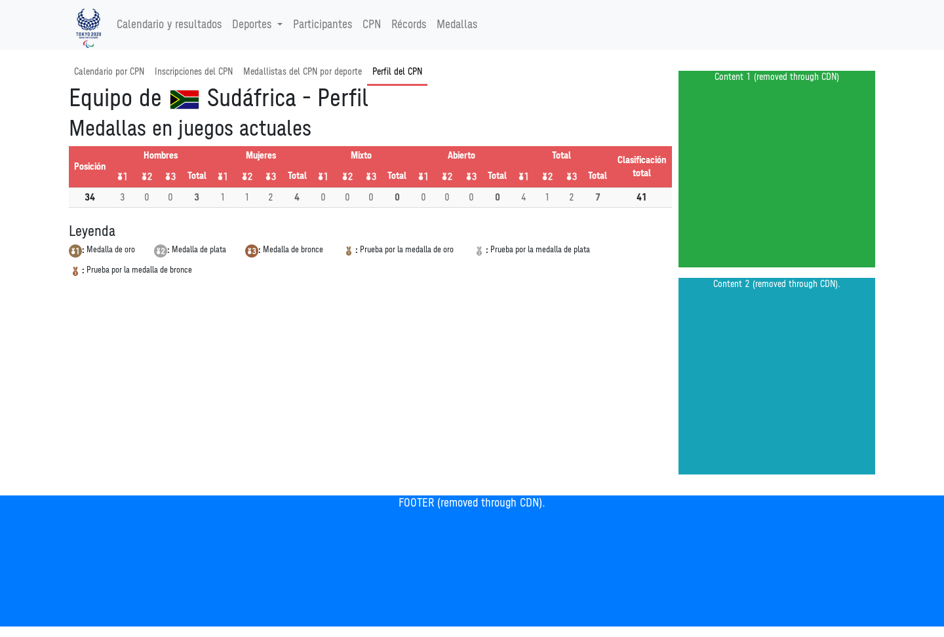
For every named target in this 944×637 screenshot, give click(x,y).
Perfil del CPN (397, 72)
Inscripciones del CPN (194, 72)
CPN (372, 25)
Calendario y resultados (169, 25)
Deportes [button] (253, 25)
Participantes (322, 25)
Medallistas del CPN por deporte (302, 72)
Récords (408, 25)
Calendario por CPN (109, 72)
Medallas (457, 25)
